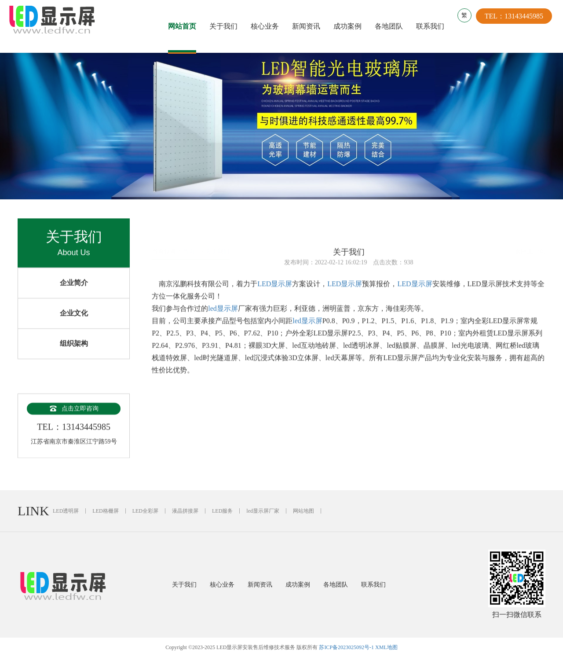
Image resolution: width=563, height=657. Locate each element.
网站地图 (303, 511)
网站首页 (184, 26)
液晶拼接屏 (185, 511)
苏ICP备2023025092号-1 (346, 647)
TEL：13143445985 (518, 26)
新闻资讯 (308, 26)
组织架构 (74, 356)
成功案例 (350, 26)
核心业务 (267, 26)
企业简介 (74, 295)
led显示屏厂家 (262, 511)
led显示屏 (223, 314)
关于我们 (226, 26)
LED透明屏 (66, 511)
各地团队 (391, 26)
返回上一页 (530, 231)
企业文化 (74, 326)
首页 (189, 231)
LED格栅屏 (105, 511)
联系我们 (432, 26)
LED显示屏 (274, 290)
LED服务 (222, 511)
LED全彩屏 (145, 511)
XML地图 (386, 647)
